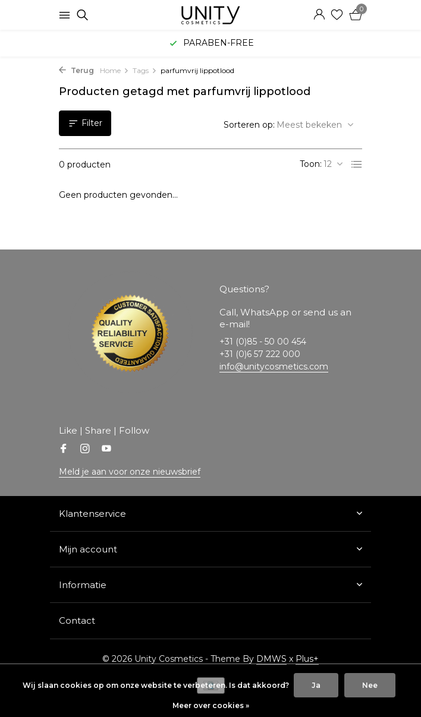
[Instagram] (85, 450)
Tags (145, 70)
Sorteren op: (249, 124)
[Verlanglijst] (337, 15)
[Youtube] (106, 450)
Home (114, 70)
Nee (370, 685)
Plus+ (307, 658)
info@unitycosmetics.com (273, 366)
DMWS (271, 658)
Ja (316, 685)
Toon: (311, 164)
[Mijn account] (319, 15)
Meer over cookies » (210, 705)
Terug (76, 70)
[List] (356, 164)
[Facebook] (63, 450)
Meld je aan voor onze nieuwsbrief (129, 471)
